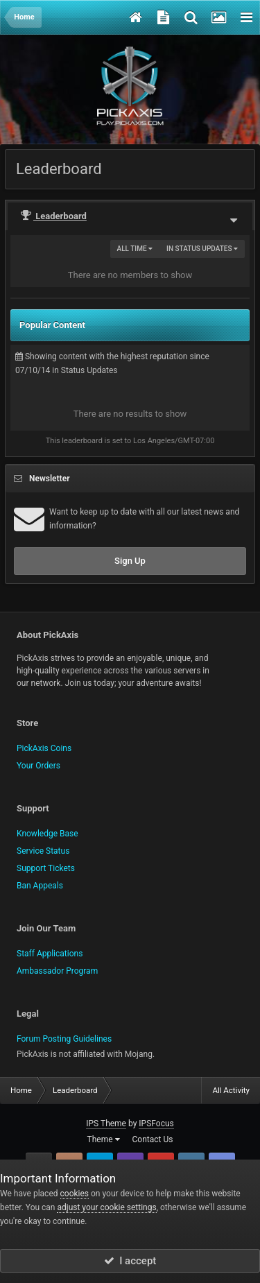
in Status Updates (202, 248)
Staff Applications (50, 953)
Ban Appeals (40, 885)
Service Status (43, 851)
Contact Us (152, 1139)
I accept (130, 1261)
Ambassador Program (57, 971)
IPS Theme (106, 1123)
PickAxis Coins (44, 748)
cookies (74, 1193)
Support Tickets (46, 868)
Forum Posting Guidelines (64, 1039)
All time (135, 248)
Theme (103, 1139)
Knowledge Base (47, 833)
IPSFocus (156, 1123)
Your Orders (38, 765)
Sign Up (130, 561)
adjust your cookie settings (106, 1207)
